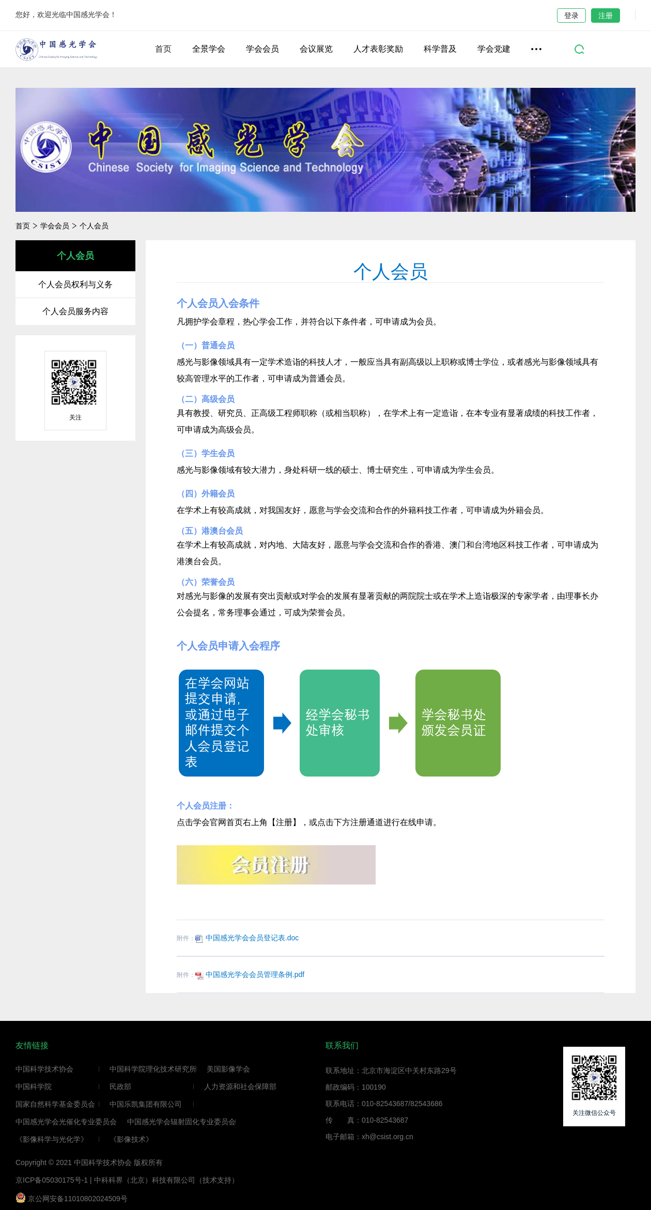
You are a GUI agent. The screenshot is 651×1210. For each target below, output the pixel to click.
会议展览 (316, 49)
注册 (605, 15)
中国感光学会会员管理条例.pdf (249, 974)
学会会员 (262, 49)
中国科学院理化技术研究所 (153, 1069)
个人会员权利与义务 (75, 284)
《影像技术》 (131, 1139)
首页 (163, 49)
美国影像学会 (228, 1069)
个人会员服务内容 (75, 311)
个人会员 (94, 226)
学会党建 (493, 49)
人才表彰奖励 (378, 49)
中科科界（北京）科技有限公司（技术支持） (166, 1180)
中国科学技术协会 (44, 1069)
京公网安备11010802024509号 (72, 1197)
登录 (571, 15)
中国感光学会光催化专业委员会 (66, 1121)
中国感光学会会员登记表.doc (247, 938)
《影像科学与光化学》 (52, 1139)
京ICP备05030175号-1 (52, 1180)
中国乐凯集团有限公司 (146, 1104)
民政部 (120, 1086)
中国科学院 (34, 1086)
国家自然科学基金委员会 (55, 1104)
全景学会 (208, 49)
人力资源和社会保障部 (240, 1086)
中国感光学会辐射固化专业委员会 (181, 1121)
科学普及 (440, 49)
